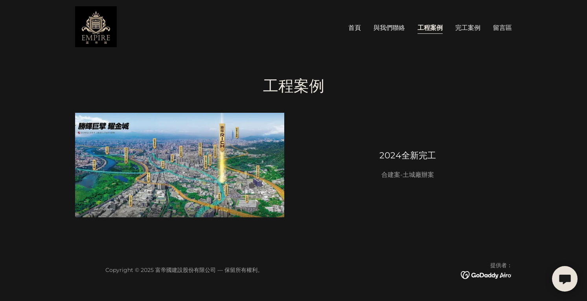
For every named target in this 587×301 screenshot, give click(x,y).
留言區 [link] (502, 27)
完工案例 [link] (467, 27)
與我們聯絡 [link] (389, 27)
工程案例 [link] (430, 27)
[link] (96, 26)
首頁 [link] (354, 27)
